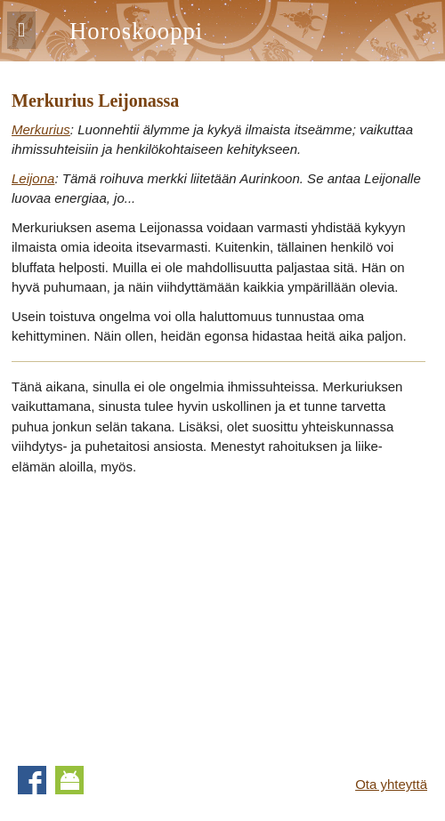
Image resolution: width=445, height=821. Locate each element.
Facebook (32, 780)
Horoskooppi (136, 31)
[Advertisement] (161, 614)
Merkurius (41, 129)
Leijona (33, 178)
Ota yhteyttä (391, 784)
